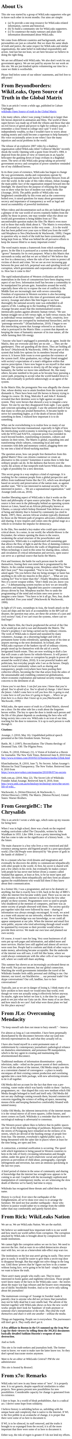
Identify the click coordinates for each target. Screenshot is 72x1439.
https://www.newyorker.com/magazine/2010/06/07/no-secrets (33, 772)
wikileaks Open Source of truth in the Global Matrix (29, 111)
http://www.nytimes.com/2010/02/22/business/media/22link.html (35, 758)
